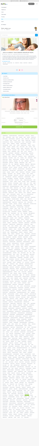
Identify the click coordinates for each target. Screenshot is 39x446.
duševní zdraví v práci (28, 175)
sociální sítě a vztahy (15, 352)
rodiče (24, 328)
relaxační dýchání (33, 327)
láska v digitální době (31, 213)
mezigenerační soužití (12, 224)
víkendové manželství (31, 382)
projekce (25, 303)
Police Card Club (16, 279)
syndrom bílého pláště (6, 366)
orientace (4, 260)
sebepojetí (20, 336)
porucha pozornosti (20, 287)
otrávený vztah (33, 262)
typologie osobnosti (11, 377)
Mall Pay (15, 216)
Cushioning (21, 157)
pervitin (11, 273)
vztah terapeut (4, 393)
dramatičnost (4, 173)
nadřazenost (20, 232)
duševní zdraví (22, 175)
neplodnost (32, 241)
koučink (16, 208)
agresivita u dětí (33, 137)
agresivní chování (5, 138)
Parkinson (14, 265)
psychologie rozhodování (12, 320)
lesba (13, 214)
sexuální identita (24, 341)
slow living (14, 347)
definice (35, 157)
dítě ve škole (25, 167)
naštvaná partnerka (33, 235)
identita (16, 192)
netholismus (26, 246)
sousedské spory (5, 355)
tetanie (35, 371)
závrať (28, 404)
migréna (31, 224)
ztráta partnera (26, 414)
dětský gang (16, 162)
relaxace (29, 327)
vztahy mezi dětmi (13, 393)
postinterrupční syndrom (12, 292)
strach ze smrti (12, 363)
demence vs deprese (16, 159)
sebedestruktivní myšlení (6, 336)
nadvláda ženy (26, 232)
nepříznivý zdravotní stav (15, 243)
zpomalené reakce (5, 412)
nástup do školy (27, 235)
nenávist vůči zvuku (5, 241)
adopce (13, 137)
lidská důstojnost (29, 214)
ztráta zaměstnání (17, 415)
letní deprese (17, 214)
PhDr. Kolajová (25, 273)
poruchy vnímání (18, 290)
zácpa (21, 396)
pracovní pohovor (24, 295)
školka (32, 344)
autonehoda (13, 146)
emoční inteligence (10, 178)
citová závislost (11, 157)
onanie (7, 257)
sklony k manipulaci (17, 344)
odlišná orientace (32, 254)
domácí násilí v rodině (13, 170)
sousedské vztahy (11, 355)
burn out (25, 151)
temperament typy (10, 371)
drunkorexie (23, 173)
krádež (19, 208)
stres (34, 363)
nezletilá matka (5, 249)
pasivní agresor (13, 270)
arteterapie (17, 143)
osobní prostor (31, 260)
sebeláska (12, 336)
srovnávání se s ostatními (25, 358)
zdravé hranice (33, 404)
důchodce (31, 173)
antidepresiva (12, 143)
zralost (17, 412)
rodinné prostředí (23, 330)
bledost (32, 148)
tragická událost (5, 374)
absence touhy (27, 135)
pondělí (11, 282)
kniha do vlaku (31, 200)
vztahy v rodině (27, 393)
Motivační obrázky (5, 91)
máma (18, 216)
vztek (31, 393)
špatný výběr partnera (29, 357)
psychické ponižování (11, 308)
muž (3, 230)
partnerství (17, 268)
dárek (25, 157)
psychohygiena (28, 309)
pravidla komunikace (5, 298)
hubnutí (21, 189)
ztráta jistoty (15, 414)
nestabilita (12, 246)
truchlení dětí (17, 376)
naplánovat (12, 233)
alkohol (19, 140)
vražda (16, 385)
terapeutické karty (20, 371)
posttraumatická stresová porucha (21, 292)
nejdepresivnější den (19, 238)
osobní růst (4, 262)
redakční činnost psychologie (19, 325)
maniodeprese (27, 216)
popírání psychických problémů (7, 284)
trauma (14, 374)
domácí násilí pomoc (5, 170)
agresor (23, 138)
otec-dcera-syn (27, 262)
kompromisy (15, 203)
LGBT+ (22, 214)
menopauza (9, 222)
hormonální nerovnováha (6, 189)
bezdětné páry (13, 148)
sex (15, 341)
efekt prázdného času (8, 176)
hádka (25, 186)
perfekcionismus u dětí (6, 273)
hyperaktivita (28, 189)
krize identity (29, 208)
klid (14, 200)
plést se (4, 276)
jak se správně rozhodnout (26, 195)
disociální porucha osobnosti (25, 165)
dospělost (34, 170)
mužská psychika (18, 230)
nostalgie (7, 251)
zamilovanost (4, 398)
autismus (33, 145)
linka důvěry (4, 216)
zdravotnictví (20, 406)
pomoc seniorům (30, 281)
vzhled (28, 390)
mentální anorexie (14, 222)
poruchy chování (14, 289)
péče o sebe (26, 270)
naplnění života (18, 233)
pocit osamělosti (33, 276)
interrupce (18, 194)
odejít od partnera (25, 254)
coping (15, 157)
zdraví (10, 406)
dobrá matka (33, 167)
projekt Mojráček (33, 303)
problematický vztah (26, 301)
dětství (26, 162)
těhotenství (34, 368)
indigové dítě (33, 192)
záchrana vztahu (5, 396)
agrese (25, 137)
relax (25, 327)
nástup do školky (21, 235)
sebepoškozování (26, 336)
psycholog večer (21, 317)
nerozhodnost (22, 243)
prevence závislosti (19, 300)
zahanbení (25, 396)
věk (3, 382)
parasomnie (10, 265)
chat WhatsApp (5, 156)
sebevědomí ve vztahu (27, 338)
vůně (19, 385)
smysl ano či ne (31, 349)
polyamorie (25, 279)
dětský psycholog (22, 162)
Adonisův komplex (8, 137)
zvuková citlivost (26, 417)
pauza (17, 270)
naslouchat (15, 235)
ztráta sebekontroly (5, 415)
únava (13, 379)
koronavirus (11, 208)
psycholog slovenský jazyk (19, 314)
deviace (30, 162)
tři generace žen (30, 374)
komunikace (20, 203)
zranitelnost (21, 412)
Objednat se (3, 9)
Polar (12, 279)
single (9, 344)
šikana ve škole (5, 344)
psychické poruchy (18, 308)
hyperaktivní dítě (34, 189)
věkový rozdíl (7, 382)
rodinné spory (29, 330)
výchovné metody (12, 387)
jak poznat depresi (5, 195)
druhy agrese (18, 173)
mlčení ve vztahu (5, 227)
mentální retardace (5, 224)
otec (23, 262)
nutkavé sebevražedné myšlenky (7, 252)
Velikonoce (11, 382)
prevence (14, 300)
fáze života (23, 181)
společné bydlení (5, 358)
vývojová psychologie (19, 390)
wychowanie (22, 395)
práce (6, 295)
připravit (33, 300)
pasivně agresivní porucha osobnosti (25, 268)
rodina (12, 330)
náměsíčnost (4, 233)
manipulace (31, 216)
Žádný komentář (16, 54)
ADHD (3, 137)
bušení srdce (30, 151)
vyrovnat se (4, 390)
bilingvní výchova (27, 148)
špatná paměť (4, 357)
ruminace (23, 333)
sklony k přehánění (24, 344)
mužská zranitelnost (24, 230)
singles (12, 344)
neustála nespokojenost (32, 246)
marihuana (18, 219)
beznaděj (18, 148)
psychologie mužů (30, 319)
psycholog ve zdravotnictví (14, 317)
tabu (32, 366)
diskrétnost (13, 165)
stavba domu (12, 360)
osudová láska (19, 262)
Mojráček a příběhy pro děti (7, 87)
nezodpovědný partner (17, 249)
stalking (4, 360)
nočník (3, 251)
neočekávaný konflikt (12, 241)
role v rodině (34, 330)
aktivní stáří (15, 140)
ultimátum (31, 377)
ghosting (22, 186)
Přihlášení (3, 24)
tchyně (12, 368)
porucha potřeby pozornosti (12, 287)
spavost (34, 357)
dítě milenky (15, 167)
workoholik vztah (11, 395)
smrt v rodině (18, 349)
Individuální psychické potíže (7, 81)
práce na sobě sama (11, 295)
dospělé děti (29, 170)
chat (23, 154)
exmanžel (11, 181)
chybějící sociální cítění (31, 156)
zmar (13, 409)
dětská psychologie (5, 162)
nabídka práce (31, 230)
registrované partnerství (6, 327)
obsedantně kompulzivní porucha (7, 254)
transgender (10, 374)
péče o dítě (21, 270)
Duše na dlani (4, 175)
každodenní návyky (5, 200)
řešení (10, 328)
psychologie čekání (23, 319)
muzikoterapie (12, 230)
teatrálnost (16, 368)
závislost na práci (5, 404)
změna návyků (29, 409)
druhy (14, 173)
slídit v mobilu (4, 347)
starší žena (7, 360)
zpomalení (10, 412)
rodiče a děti (31, 328)
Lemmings (9, 214)
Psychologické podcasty (6, 89)
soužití (16, 355)
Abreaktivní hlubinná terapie (13, 135)
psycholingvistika (34, 309)
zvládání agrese (23, 415)
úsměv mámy (24, 379)
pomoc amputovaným (5, 281)
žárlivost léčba (27, 398)
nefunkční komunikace (6, 238)
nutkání (33, 251)
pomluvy (34, 279)
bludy (35, 148)
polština (22, 279)
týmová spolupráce (5, 377)
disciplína (9, 165)
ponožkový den (24, 282)
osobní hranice (25, 260)
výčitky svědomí (18, 387)
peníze (19, 271)
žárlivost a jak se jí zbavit (20, 398)
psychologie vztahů (27, 320)
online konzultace (26, 257)
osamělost (12, 260)
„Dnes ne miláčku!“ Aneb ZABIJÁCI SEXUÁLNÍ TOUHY (17, 52)
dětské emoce (11, 162)
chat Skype (27, 154)
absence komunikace (21, 135)
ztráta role (30, 414)
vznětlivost (32, 390)
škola (29, 344)
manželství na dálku (12, 219)
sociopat (20, 352)
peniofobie (15, 271)
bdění (26, 146)
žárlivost (14, 398)
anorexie (8, 143)
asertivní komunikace (23, 143)
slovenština (9, 347)
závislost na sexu (11, 404)
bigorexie (22, 148)
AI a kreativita (6, 140)
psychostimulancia (30, 322)
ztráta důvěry (10, 414)
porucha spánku (27, 287)
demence (10, 159)
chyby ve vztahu (5, 157)
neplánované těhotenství (26, 241)
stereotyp (21, 360)
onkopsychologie (20, 257)
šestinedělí (12, 341)
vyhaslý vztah (23, 387)
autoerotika (8, 146)
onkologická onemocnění (13, 257)
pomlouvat (30, 279)
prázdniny (16, 298)
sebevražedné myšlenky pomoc (15, 339)
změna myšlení (24, 409)
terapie (25, 371)
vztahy (9, 393)
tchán (9, 368)
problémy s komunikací (6, 303)
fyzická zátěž (15, 184)
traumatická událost (19, 374)
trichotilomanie (5, 376)
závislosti (25, 404)
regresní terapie (13, 327)
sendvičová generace (23, 339)
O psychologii (4, 76)
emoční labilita (16, 178)
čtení (18, 157)
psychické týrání (31, 308)
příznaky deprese (5, 301)
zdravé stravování (5, 406)
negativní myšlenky (12, 238)
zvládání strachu (29, 415)
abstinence (32, 135)
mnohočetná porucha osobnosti (13, 227)
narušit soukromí (33, 233)
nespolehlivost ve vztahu (6, 246)
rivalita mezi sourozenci (19, 328)
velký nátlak (16, 382)
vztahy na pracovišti (20, 393)
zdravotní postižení (14, 406)
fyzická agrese (10, 184)
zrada (14, 412)
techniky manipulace (28, 368)
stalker (35, 358)
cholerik (9, 156)
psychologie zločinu (5, 322)
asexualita (29, 143)
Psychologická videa (5, 83)
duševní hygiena (10, 175)
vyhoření (33, 387)
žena (30, 406)
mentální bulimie (20, 222)
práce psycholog (18, 295)
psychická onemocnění (16, 306)
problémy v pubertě (13, 303)
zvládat (15, 417)
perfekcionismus (30, 271)
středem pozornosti (29, 363)
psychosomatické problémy (23, 322)
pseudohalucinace (5, 306)
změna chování (18, 409)
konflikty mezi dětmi (8, 205)
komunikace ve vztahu (33, 203)
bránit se (9, 151)
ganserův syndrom (26, 184)
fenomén (28, 181)
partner (31, 265)
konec (3, 205)
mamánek (22, 216)
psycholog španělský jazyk (28, 314)
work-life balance (5, 395)
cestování (13, 154)
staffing (31, 358)
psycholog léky (34, 311)
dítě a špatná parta (5, 167)
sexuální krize (29, 341)
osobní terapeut (9, 262)
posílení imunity (24, 290)
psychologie (18, 319)
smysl (26, 349)
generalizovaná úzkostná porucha (14, 186)
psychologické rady (12, 319)
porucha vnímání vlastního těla (7, 289)
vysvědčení (8, 390)
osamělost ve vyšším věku (18, 260)
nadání (8, 232)
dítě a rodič (31, 165)
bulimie (18, 151)
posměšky (29, 290)
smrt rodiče (13, 349)
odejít (21, 254)
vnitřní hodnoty (5, 385)
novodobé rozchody (12, 251)
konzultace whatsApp (5, 208)
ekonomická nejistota (27, 176)
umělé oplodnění (5, 379)
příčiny (29, 300)
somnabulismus (30, 352)
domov (25, 170)
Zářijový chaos (10, 398)
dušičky (34, 175)
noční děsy (29, 249)
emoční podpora (22, 178)
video (26, 382)
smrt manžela (9, 349)
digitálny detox (5, 165)
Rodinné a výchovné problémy (7, 85)
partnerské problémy (5, 268)
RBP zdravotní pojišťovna (10, 325)
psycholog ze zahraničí (28, 317)
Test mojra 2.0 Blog (30, 371)
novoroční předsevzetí (20, 251)
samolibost (33, 333)
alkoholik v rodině (28, 140)
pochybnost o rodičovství (9, 276)
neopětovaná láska (19, 241)
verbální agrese (21, 382)
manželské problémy (5, 219)
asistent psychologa (5, 145)
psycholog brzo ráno (17, 311)
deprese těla (31, 159)
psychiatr (10, 306)
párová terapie (27, 265)
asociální (18, 145)
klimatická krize (19, 200)
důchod (28, 173)
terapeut (15, 371)
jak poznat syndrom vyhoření (13, 195)
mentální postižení (33, 222)
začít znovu (17, 396)
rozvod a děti (11, 333)
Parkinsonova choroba (21, 265)
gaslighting (31, 184)
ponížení (15, 282)
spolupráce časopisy (11, 358)
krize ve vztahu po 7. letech (6, 211)
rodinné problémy (17, 330)
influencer (4, 194)
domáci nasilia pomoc (20, 170)
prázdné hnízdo (12, 298)
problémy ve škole (19, 303)
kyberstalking (4, 213)
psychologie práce (5, 320)
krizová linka (19, 211)
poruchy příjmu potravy (27, 289)
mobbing (20, 227)
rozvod (3, 333)
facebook (19, 181)
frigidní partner (5, 184)
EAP (3, 176)
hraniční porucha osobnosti (14, 189)
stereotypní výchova (33, 360)
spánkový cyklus (29, 355)
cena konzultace (8, 154)
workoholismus (17, 395)
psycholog (4, 311)
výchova (23, 385)
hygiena (24, 189)
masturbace (31, 219)
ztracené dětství (5, 414)
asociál (14, 145)
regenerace (29, 325)
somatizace (24, 352)
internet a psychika (12, 194)
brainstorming (4, 151)
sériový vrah (7, 341)
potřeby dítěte (33, 292)
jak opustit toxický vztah (30, 194)
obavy (18, 252)
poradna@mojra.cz (24, 0)
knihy (35, 200)
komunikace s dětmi (26, 203)
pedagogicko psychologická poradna (7, 271)
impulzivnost (20, 192)
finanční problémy (33, 181)
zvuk (22, 417)
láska (18, 213)
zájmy (35, 396)
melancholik (4, 222)
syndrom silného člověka (20, 366)
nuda (29, 251)
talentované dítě (5, 368)
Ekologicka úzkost (20, 176)
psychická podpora (23, 306)
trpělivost (9, 376)
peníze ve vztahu (24, 271)
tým (26, 376)
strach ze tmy (17, 363)
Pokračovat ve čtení (6, 61)
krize (25, 208)
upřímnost (17, 379)
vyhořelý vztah (29, 387)
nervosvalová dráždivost (29, 243)
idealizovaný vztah (11, 192)
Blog (2, 19)
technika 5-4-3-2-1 (21, 368)
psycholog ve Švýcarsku (6, 317)
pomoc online (12, 281)
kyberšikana (30, 211)
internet (8, 194)
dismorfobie (18, 165)
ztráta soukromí (11, 415)
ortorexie (8, 260)
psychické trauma (24, 308)
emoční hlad (4, 178)
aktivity (11, 140)
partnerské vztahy (12, 268)
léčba (3, 214)
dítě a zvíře (10, 167)
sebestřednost (4, 338)
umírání (10, 379)
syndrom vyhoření (27, 366)
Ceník (2, 12)
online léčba (31, 257)
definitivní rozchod (5, 159)
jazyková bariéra (33, 197)
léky (6, 214)
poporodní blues (15, 284)
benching (30, 146)
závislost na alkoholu (5, 401)
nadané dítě (4, 232)
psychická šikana (29, 306)
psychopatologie (16, 322)
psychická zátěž (5, 308)
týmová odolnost (31, 376)
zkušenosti (10, 409)
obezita (34, 252)
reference (25, 325)
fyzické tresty (20, 184)
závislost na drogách (12, 401)
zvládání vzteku (10, 417)
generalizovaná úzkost (6, 186)
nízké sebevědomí (24, 249)
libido (25, 214)
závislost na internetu (19, 401)
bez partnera (8, 148)
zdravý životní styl (26, 406)
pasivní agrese (34, 268)
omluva (4, 257)
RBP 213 (4, 325)
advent (17, 137)
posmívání (33, 290)
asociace (11, 145)
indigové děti (28, 192)
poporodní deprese (20, 284)
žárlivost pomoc (33, 398)
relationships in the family (19, 327)
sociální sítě (4, 352)
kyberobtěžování (25, 211)
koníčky (14, 205)
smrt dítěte (4, 349)
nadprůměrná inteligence (14, 232)
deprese (27, 159)
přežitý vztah (25, 300)
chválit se (25, 156)
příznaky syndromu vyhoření (18, 301)
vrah (13, 385)
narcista (22, 233)
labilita (8, 213)
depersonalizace (22, 159)
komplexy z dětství (5, 203)
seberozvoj (31, 336)
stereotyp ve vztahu (26, 360)
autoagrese (4, 146)
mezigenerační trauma (20, 224)
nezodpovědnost (10, 249)
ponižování (19, 282)
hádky (28, 186)
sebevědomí (20, 338)
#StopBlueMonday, (5, 135)
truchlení (13, 376)
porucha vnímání (33, 287)
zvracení (18, 417)
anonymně (4, 143)
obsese (14, 254)
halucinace (32, 186)
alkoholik (23, 140)
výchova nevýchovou (5, 387)
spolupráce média (18, 358)
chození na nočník (14, 156)
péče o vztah (31, 270)
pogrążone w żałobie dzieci (6, 279)
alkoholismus (33, 140)
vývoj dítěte (13, 390)
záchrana (31, 395)
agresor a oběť (27, 138)
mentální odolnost (26, 222)
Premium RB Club (9, 300)
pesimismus (15, 273)
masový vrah (27, 219)
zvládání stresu (5, 417)
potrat (28, 292)
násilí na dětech (5, 235)
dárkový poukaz (30, 157)
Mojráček (27, 227)
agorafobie (20, 137)
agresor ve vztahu (33, 138)
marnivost (22, 219)
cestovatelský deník (18, 154)
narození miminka (27, 233)
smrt (29, 347)
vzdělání (25, 390)
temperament (4, 371)
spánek (19, 355)
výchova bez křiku (27, 385)
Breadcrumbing (14, 151)
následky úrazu (10, 235)
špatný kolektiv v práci (21, 357)
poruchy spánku (12, 290)
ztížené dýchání (32, 412)
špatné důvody (15, 357)
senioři (3, 341)
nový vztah (25, 251)
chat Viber (31, 154)
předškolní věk (32, 298)
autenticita (29, 145)
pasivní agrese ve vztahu (6, 270)
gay (35, 184)
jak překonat (20, 195)
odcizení (18, 254)
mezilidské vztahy (26, 224)
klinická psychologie (25, 200)
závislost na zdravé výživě (18, 404)
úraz (20, 379)
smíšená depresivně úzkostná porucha (22, 347)
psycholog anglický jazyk (10, 311)
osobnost (14, 262)
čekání (3, 154)
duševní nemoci (16, 175)
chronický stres (20, 156)
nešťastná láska (17, 246)
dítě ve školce (20, 167)
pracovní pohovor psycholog (31, 295)
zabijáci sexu (27, 395)
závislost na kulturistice (27, 401)
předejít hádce (21, 298)
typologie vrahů (18, 377)
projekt (28, 303)
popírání (29, 282)
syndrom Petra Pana (13, 366)
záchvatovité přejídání (11, 396)
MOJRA (24, 227)
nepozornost (9, 243)
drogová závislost (10, 173)
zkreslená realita (5, 409)
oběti (30, 252)
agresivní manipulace (12, 138)
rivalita (13, 328)
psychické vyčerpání (5, 309)
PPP (3, 295)
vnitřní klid (9, 385)
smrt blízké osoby (33, 347)
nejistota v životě (30, 238)
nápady (9, 233)
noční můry (34, 249)
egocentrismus (15, 176)
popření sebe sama (27, 284)
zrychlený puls (26, 412)
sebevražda (32, 338)
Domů (2, 21)
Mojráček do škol (32, 227)
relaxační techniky (5, 328)
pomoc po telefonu (17, 281)
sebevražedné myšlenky (6, 339)
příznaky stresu (11, 301)
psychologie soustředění (20, 320)
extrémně (15, 181)
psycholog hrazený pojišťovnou (26, 311)
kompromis (10, 203)
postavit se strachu (5, 292)
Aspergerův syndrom (23, 145)
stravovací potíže (23, 363)
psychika (11, 309)
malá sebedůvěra (9, 216)
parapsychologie (5, 265)
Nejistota (25, 238)
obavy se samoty (23, 252)
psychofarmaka (16, 309)
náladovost (30, 232)
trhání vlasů (25, 374)
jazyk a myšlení (27, 197)
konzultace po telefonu (19, 205)
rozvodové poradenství (17, 333)
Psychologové (3, 7)
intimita (22, 194)
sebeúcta (9, 338)
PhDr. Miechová (30, 273)
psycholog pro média (5, 314)
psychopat (10, 322)
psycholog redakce (12, 314)
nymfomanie (14, 252)
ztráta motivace (20, 414)
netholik (22, 246)
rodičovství (4, 330)
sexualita (19, 341)
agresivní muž (18, 138)
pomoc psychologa (24, 281)
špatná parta (9, 357)
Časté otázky (3, 14)
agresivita (28, 137)
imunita (25, 192)
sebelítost (16, 336)
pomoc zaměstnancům (6, 282)
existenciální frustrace (5, 181)
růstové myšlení (28, 333)
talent (35, 366)
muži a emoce (7, 230)
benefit (34, 146)
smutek (23, 349)
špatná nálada (34, 355)
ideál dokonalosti (5, 192)
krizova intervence (14, 211)
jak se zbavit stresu (13, 197)
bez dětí (4, 148)
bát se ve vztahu (22, 146)
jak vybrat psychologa (21, 197)
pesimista (20, 273)
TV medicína (22, 376)
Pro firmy (3, 16)
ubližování (27, 377)
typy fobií (23, 377)
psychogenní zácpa (21, 309)
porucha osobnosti (5, 287)
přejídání (4, 300)
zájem (29, 396)
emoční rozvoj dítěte (28, 178)
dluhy (29, 167)
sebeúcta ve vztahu (14, 338)
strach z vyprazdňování (6, 363)
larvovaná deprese (13, 213)
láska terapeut (25, 213)
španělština (23, 355)
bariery (17, 146)
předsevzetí (26, 298)
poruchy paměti (20, 289)
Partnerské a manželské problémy (24, 54)
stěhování (17, 360)
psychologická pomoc (5, 319)
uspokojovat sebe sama (31, 379)
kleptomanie (11, 200)
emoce (33, 176)
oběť (27, 252)
